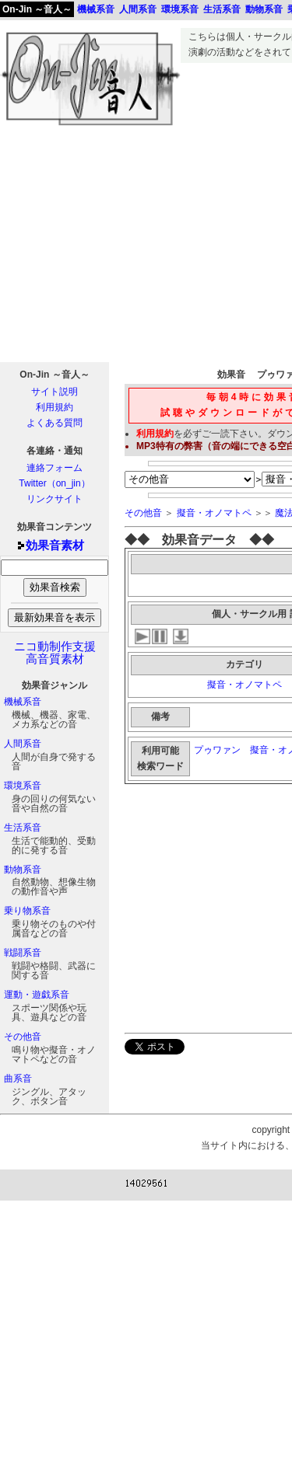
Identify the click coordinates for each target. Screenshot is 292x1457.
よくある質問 (54, 422)
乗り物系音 (27, 910)
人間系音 (22, 743)
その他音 (22, 1036)
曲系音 (18, 1078)
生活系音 (22, 827)
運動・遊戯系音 (36, 994)
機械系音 (22, 701)
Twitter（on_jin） (54, 483)
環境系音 (22, 785)
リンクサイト (54, 498)
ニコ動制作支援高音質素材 (55, 652)
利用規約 (54, 407)
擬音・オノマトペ (214, 512)
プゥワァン (217, 749)
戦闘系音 (22, 952)
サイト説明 (54, 391)
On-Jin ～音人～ (37, 9)
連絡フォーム (54, 467)
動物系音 (22, 869)
